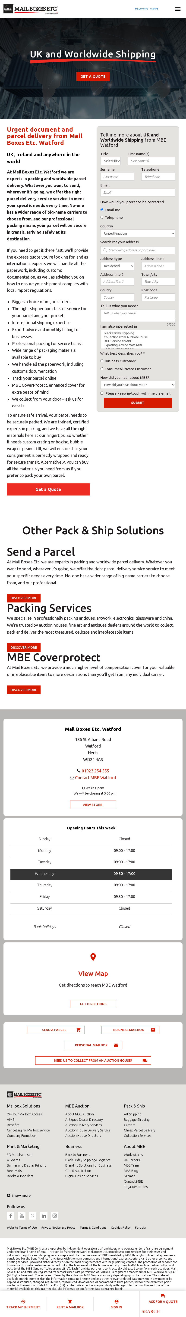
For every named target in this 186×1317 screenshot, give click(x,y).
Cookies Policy (120, 1227)
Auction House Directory (83, 1135)
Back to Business (77, 1155)
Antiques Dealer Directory (84, 1119)
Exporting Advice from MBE (138, 345)
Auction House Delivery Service (87, 1130)
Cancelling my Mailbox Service (28, 1130)
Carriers (129, 1125)
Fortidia (140, 1227)
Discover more (24, 598)
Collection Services (137, 1135)
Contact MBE (133, 1181)
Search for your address (119, 242)
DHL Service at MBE (138, 341)
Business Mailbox (128, 1030)
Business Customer (120, 361)
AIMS (10, 1119)
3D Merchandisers (20, 1155)
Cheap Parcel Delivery (139, 1130)
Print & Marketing (23, 1146)
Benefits (13, 1125)
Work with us (133, 1155)
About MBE (134, 1146)
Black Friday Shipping (138, 333)
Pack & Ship (134, 1106)
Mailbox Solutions (23, 1106)
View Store (92, 805)
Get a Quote (92, 76)
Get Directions (93, 1004)
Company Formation (21, 1135)
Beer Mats (14, 1171)
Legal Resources (136, 1187)
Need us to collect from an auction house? (93, 1060)
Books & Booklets (20, 1176)
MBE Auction (77, 1106)
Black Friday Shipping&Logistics (87, 1160)
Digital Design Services (81, 1176)
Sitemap (129, 1176)
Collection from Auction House (138, 337)
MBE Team (131, 1165)
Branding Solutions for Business (88, 1165)
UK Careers (132, 1160)
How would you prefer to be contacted (132, 202)
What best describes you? (121, 353)
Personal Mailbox (91, 1045)
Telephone (114, 218)
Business (73, 1146)
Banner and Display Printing (26, 1165)
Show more (19, 1195)
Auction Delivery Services (83, 1125)
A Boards (13, 1160)
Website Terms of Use (22, 1227)
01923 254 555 (95, 770)
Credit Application (78, 1171)
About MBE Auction (79, 1114)
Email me (112, 210)
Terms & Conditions (93, 1227)
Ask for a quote (163, 1302)
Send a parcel (54, 1030)
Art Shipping (132, 1114)
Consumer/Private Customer (128, 369)
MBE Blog (131, 1171)
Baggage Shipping (137, 1119)
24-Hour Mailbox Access (24, 1114)
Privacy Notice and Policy (58, 1227)
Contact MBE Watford (95, 777)
